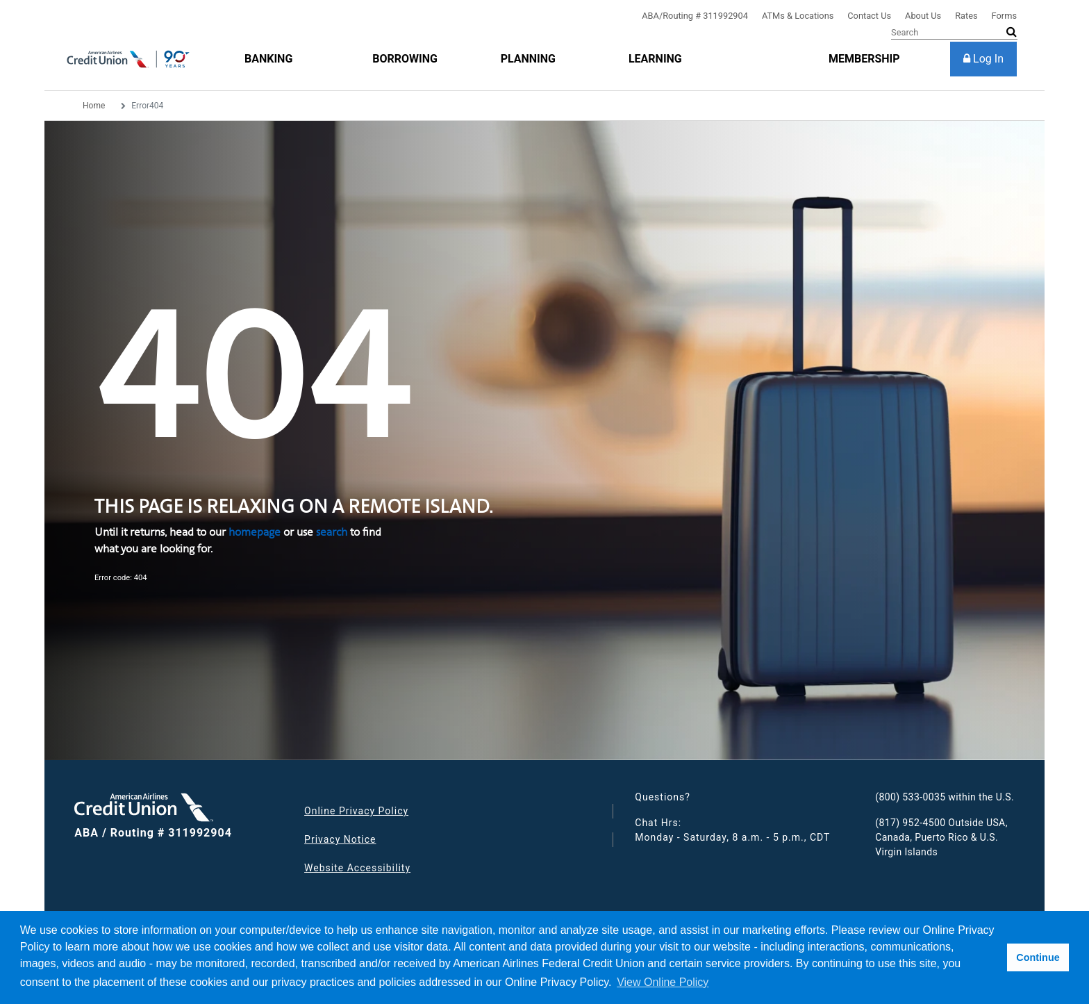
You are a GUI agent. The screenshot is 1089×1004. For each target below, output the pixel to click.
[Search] (954, 33)
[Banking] (268, 58)
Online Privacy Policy (356, 810)
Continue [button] (1037, 957)
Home (94, 105)
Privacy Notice (340, 839)
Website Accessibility (357, 867)
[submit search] (1011, 32)
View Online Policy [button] (662, 982)
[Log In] (983, 59)
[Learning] (655, 58)
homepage (254, 531)
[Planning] (528, 58)
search (331, 531)
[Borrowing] (405, 58)
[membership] (864, 58)
